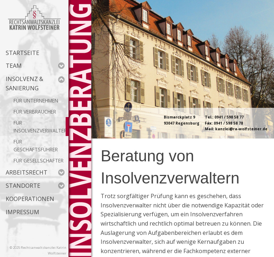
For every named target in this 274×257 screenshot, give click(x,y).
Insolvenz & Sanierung (35, 83)
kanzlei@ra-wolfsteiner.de (241, 128)
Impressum (22, 212)
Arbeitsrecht (35, 172)
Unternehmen (41, 100)
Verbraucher (40, 111)
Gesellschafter (44, 160)
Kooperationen (30, 199)
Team (35, 66)
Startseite (22, 53)
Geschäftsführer (36, 149)
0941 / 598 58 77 (229, 117)
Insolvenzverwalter (40, 130)
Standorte (35, 186)
